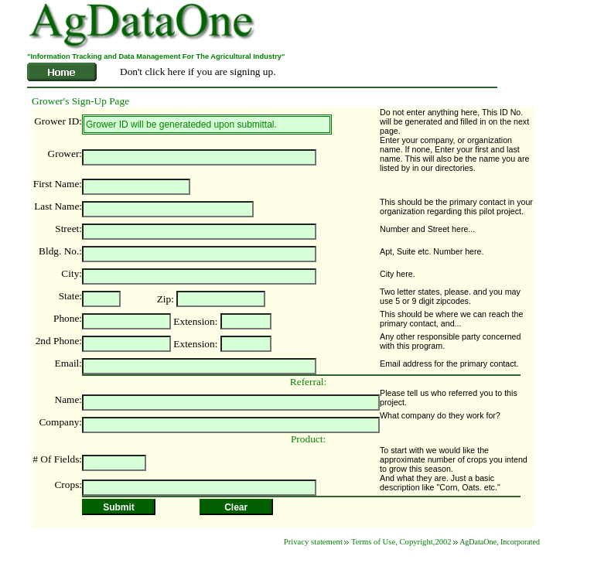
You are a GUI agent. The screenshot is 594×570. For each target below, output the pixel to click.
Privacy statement (313, 542)
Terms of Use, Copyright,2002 (401, 542)
